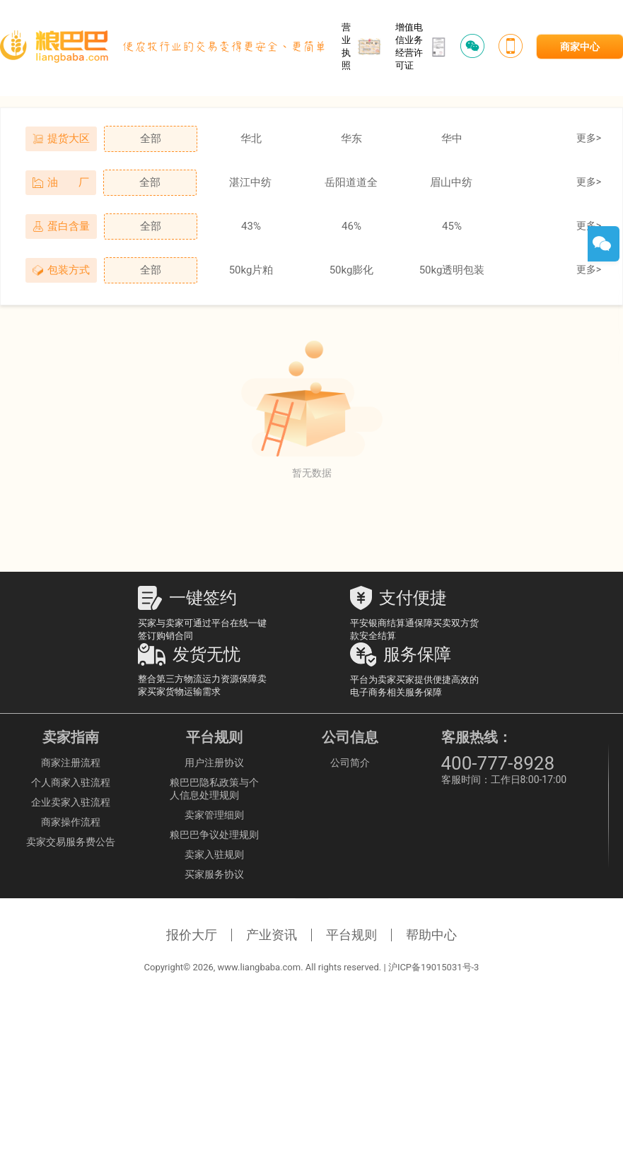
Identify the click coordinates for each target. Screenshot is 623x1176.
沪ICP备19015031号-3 (433, 967)
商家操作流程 (70, 822)
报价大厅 (191, 934)
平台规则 (351, 934)
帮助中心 (431, 934)
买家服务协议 (214, 874)
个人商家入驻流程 (70, 782)
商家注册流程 (70, 762)
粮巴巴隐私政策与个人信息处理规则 (214, 789)
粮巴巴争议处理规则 (214, 834)
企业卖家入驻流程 (70, 802)
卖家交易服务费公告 (70, 841)
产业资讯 (271, 934)
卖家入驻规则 (214, 854)
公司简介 (350, 762)
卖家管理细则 (214, 815)
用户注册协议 (214, 762)
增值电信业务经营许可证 (420, 46)
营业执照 (361, 46)
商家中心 (580, 46)
